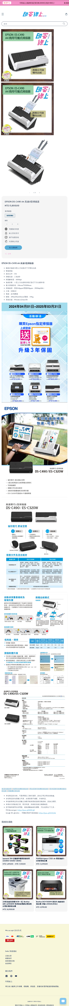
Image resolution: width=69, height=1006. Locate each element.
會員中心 (9, 3)
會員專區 (8, 963)
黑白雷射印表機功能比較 (39, 789)
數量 (6, 220)
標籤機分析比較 (14, 791)
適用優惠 (8, 211)
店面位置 (8, 956)
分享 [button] (8, 254)
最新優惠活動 (10, 961)
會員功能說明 (7, 789)
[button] (2, 14)
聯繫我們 (8, 958)
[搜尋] (64, 24)
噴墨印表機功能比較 (20, 789)
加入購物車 (13, 247)
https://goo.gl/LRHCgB (26, 810)
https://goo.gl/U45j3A (47, 813)
